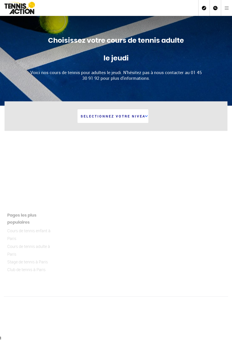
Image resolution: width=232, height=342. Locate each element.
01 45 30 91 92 (204, 8)
